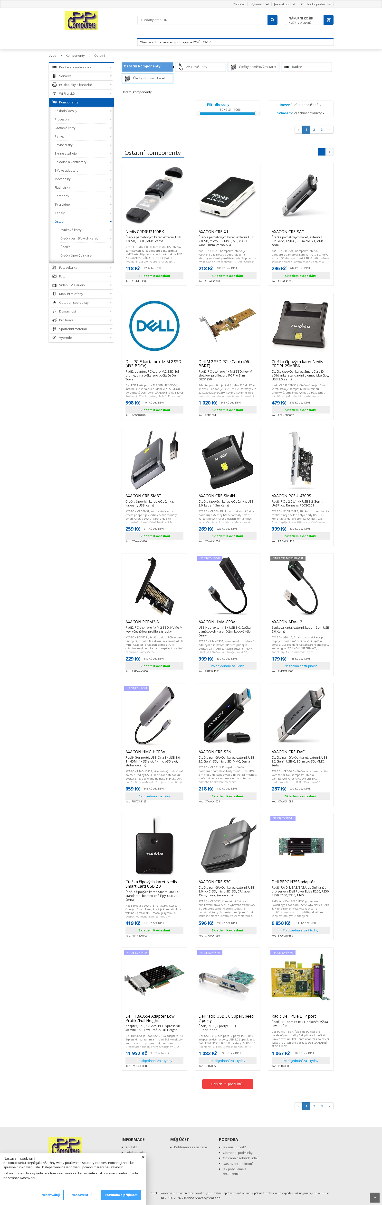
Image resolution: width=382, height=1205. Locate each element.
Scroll (375, 1198)
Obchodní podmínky (316, 4)
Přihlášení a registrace (190, 1147)
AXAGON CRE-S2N (228, 754)
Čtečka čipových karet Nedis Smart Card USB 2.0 (154, 886)
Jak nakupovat (284, 4)
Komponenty (75, 55)
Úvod (52, 55)
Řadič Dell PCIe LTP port (301, 1018)
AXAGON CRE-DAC (301, 754)
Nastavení (81, 1195)
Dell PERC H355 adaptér (301, 884)
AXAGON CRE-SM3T (154, 498)
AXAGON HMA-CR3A (228, 624)
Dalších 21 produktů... (228, 1084)
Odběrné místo (136, 1152)
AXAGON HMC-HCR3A (154, 754)
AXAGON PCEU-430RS (301, 498)
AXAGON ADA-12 (301, 624)
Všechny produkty (301, 113)
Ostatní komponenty (142, 66)
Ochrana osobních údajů (241, 1158)
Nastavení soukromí (238, 1163)
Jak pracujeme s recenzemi (234, 1171)
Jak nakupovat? (234, 1147)
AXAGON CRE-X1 (228, 234)
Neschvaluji (50, 1195)
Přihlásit (239, 4)
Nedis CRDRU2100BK (154, 234)
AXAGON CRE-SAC (301, 234)
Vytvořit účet (260, 4)
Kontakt (131, 1147)
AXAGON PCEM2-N (154, 624)
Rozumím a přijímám (121, 1195)
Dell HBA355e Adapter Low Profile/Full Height (154, 1020)
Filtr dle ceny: (218, 104)
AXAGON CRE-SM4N (228, 498)
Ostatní (99, 55)
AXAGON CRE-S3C (228, 884)
